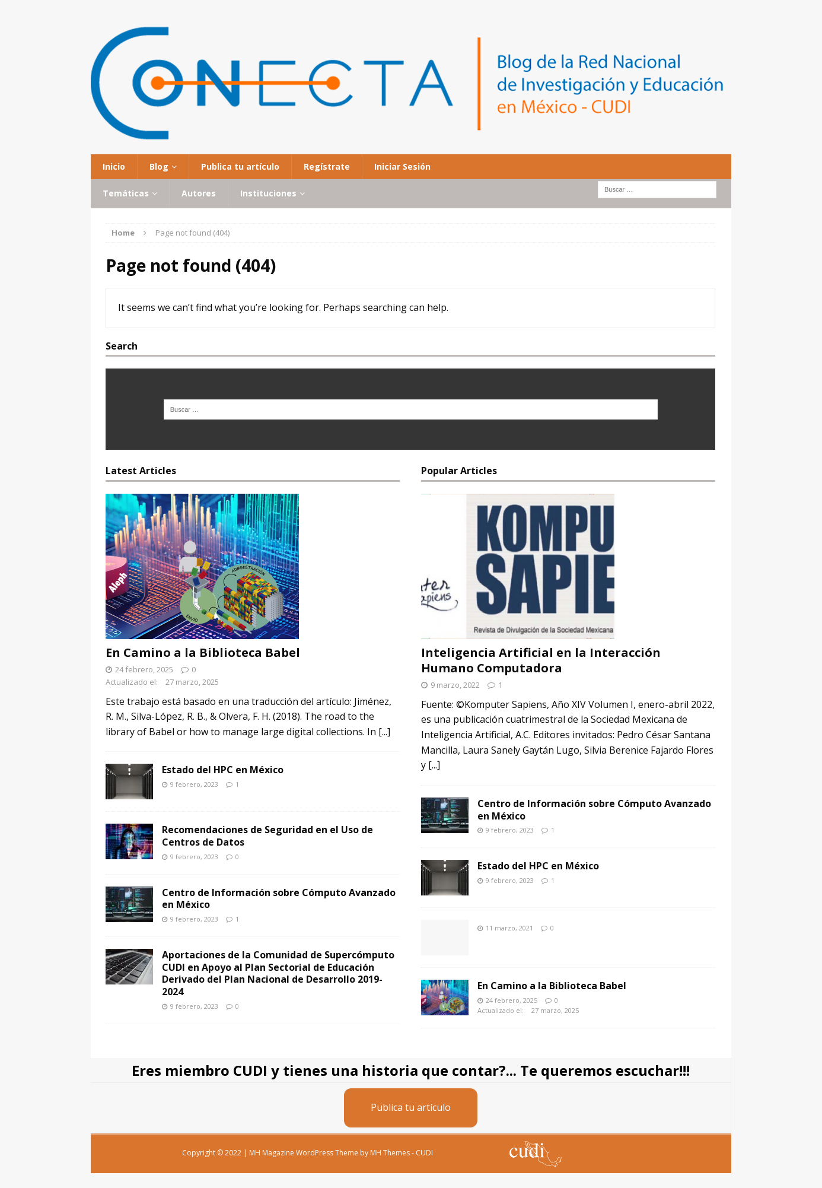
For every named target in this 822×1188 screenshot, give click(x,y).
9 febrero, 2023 (194, 784)
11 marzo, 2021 (509, 927)
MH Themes (390, 1153)
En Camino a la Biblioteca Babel (203, 652)
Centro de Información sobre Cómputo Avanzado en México (279, 898)
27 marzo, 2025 (192, 681)
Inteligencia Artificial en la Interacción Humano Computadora (541, 660)
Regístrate (327, 166)
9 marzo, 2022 (455, 684)
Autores (198, 193)
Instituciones (268, 193)
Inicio (114, 166)
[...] (384, 731)
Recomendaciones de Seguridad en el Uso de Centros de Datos (267, 836)
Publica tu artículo (240, 166)
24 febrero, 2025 (144, 669)
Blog (158, 166)
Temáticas (126, 193)
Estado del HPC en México (222, 769)
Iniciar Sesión (402, 166)
